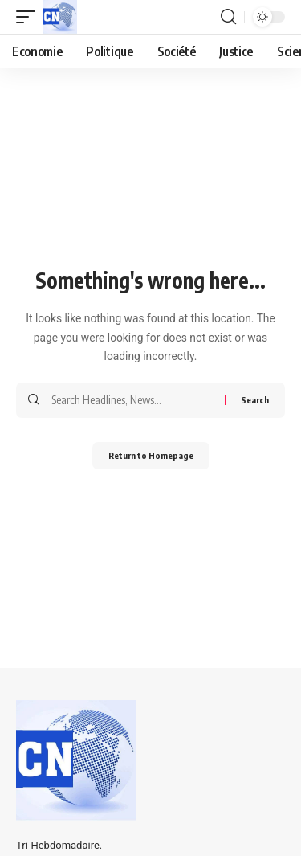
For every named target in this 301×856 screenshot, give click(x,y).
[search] (228, 17)
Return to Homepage (150, 455)
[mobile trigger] (29, 17)
